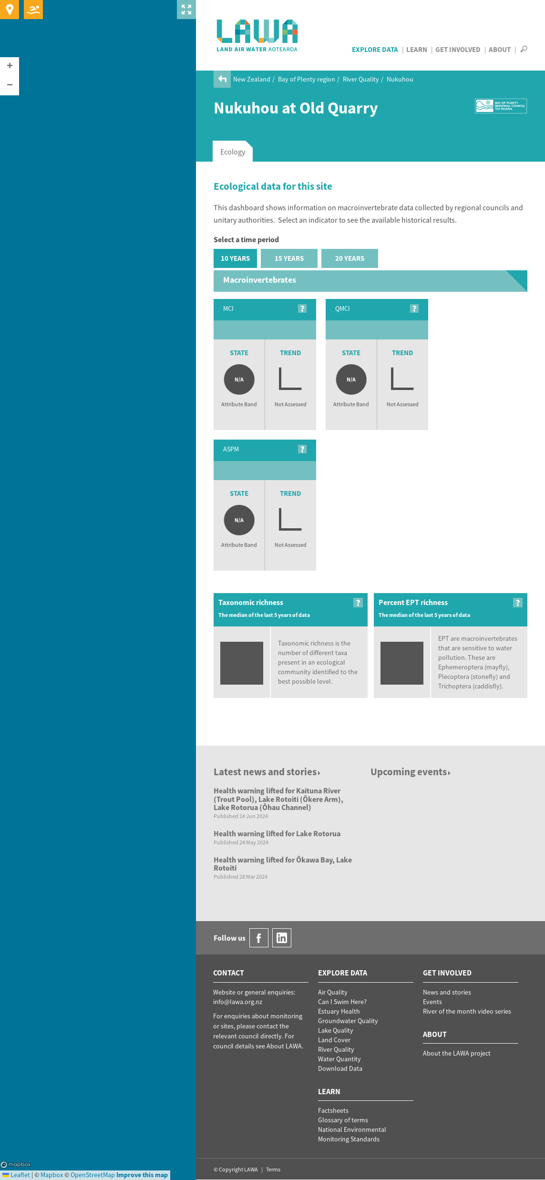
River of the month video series (467, 1011)
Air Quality (333, 992)
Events (432, 1001)
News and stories (447, 992)
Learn (416, 49)
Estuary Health (339, 1011)
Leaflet (16, 1174)
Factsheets (333, 1110)
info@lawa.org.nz (237, 1001)
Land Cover (334, 1040)
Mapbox (15, 1165)
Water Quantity (339, 1059)
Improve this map (142, 1174)
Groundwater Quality (348, 1020)
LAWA (258, 35)
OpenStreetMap (93, 1174)
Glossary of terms (343, 1120)
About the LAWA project (457, 1053)
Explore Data (375, 49)
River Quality (361, 79)
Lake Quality (335, 1030)
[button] (9, 66)
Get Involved (458, 49)
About (500, 49)
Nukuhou (400, 79)
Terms (273, 1169)
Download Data (340, 1068)
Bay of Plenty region (306, 79)
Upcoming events (411, 771)
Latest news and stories (268, 771)
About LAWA (284, 1046)
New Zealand (251, 79)
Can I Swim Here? (342, 1001)
